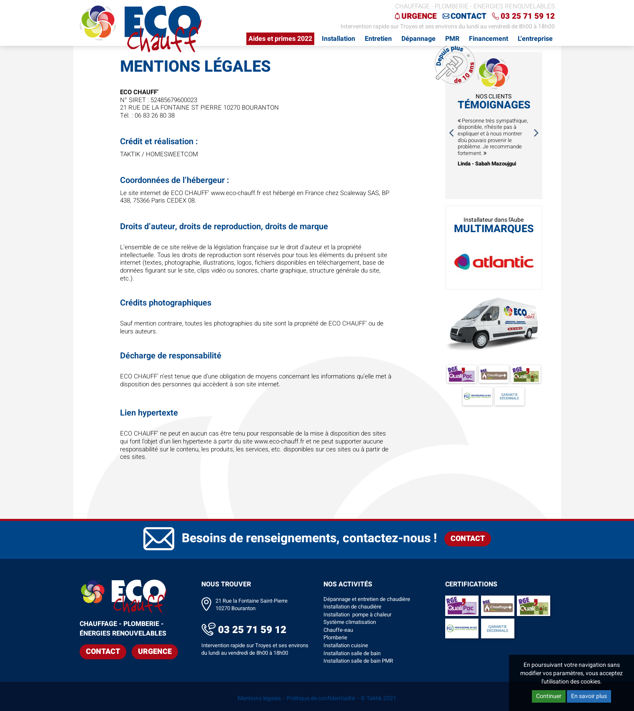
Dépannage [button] (418, 39)
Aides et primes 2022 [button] (280, 39)
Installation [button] (338, 39)
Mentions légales (259, 698)
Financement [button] (488, 39)
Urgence (419, 16)
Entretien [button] (378, 39)
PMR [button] (452, 39)
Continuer (548, 696)
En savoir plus (589, 696)
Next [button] (536, 132)
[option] (494, 142)
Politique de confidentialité (321, 698)
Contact (468, 16)
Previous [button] (451, 132)
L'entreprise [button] (535, 39)
